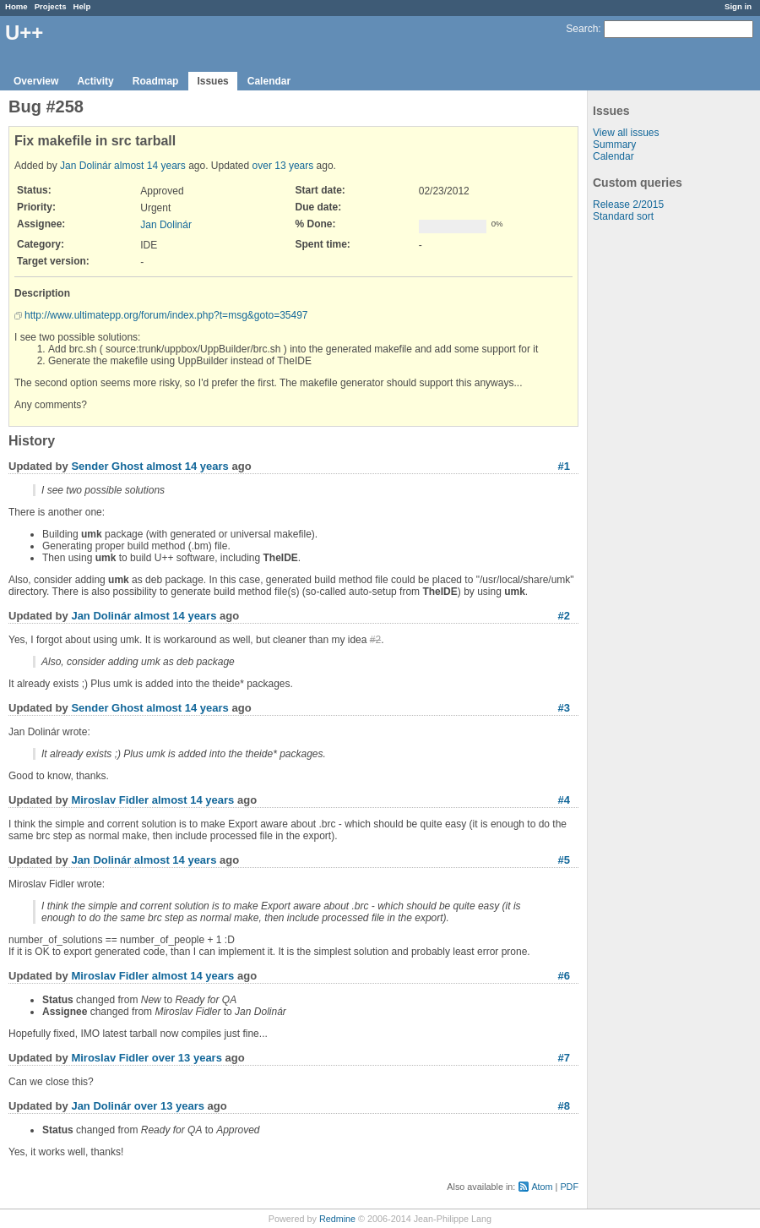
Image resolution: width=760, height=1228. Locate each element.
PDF (569, 1187)
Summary (614, 144)
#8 (564, 1106)
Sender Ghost (107, 466)
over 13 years (283, 166)
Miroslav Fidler (110, 800)
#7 (564, 1057)
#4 (564, 800)
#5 (564, 860)
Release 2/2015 (628, 204)
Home (16, 6)
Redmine (337, 1219)
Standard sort (623, 216)
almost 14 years (150, 166)
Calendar (268, 81)
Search (582, 29)
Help (82, 6)
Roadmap (156, 81)
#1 (564, 466)
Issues (212, 81)
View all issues (626, 133)
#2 (564, 615)
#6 (564, 975)
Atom (541, 1187)
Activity (95, 81)
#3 (564, 707)
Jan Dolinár (85, 166)
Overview (36, 81)
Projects (51, 6)
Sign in (738, 6)
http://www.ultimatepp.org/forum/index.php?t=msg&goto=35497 (166, 315)
